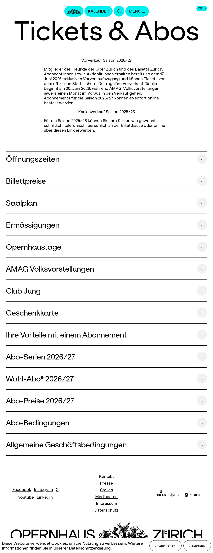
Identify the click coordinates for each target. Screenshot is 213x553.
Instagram (43, 495)
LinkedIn (45, 502)
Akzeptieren (165, 545)
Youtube (26, 502)
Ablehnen (197, 545)
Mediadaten (106, 502)
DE (202, 8)
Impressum (106, 509)
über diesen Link (59, 130)
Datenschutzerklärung (90, 548)
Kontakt (106, 482)
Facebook (21, 495)
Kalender (98, 11)
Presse (106, 488)
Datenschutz (106, 515)
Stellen (106, 495)
